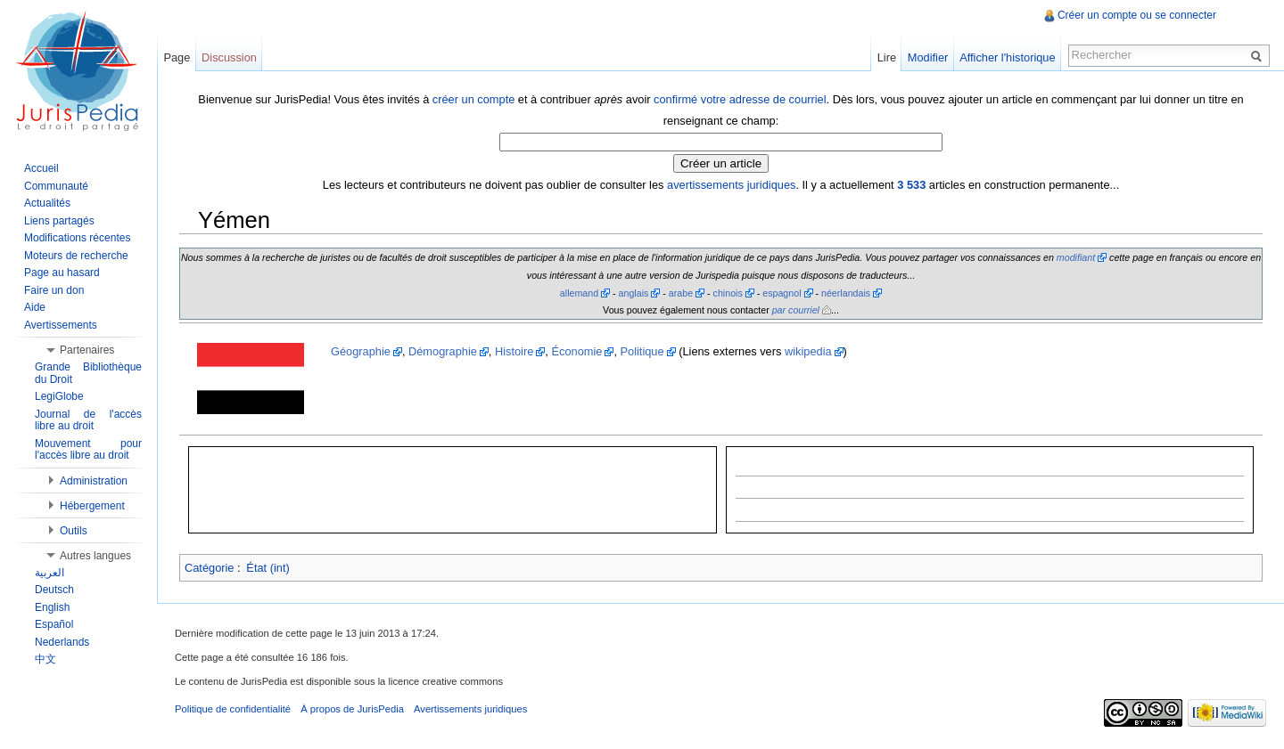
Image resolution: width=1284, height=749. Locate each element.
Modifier (928, 57)
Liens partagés (59, 221)
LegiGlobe (59, 396)
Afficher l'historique (1007, 57)
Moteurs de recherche (76, 255)
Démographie (442, 351)
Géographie (361, 351)
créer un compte (473, 99)
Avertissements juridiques (470, 709)
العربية (49, 572)
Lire (886, 57)
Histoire (514, 351)
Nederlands (62, 642)
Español (54, 624)
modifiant (1076, 257)
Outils (73, 531)
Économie (576, 351)
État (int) (267, 567)
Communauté (56, 186)
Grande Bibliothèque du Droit (88, 373)
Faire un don (54, 290)
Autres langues (95, 556)
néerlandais (845, 293)
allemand (579, 293)
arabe (681, 293)
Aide (34, 307)
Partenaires (87, 350)
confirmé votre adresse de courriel (740, 99)
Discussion (229, 57)
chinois (728, 293)
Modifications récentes (77, 238)
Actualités (47, 203)
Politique (642, 351)
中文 (45, 659)
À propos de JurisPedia (352, 709)
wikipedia (808, 351)
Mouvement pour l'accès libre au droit (88, 449)
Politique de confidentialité (233, 709)
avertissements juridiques (731, 184)
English (52, 607)
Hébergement (92, 506)
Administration (94, 481)
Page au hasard (62, 272)
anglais (634, 293)
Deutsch (54, 589)
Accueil (41, 168)
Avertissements (60, 325)
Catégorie (210, 567)
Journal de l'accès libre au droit (88, 420)
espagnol (781, 293)
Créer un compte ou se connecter (1137, 15)
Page (176, 57)
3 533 (911, 184)
